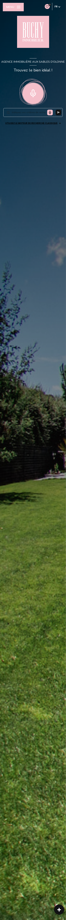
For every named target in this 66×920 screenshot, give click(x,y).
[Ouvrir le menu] (13, 7)
